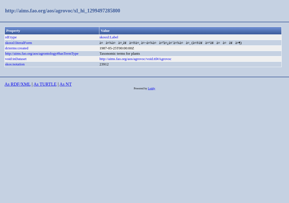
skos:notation (15, 64)
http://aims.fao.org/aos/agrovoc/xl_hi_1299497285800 (62, 11)
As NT (66, 84)
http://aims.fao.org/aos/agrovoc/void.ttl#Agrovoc (136, 59)
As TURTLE (45, 84)
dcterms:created (16, 48)
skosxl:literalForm (18, 43)
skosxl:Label (109, 37)
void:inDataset (16, 59)
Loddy (151, 88)
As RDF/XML (17, 84)
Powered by (141, 88)
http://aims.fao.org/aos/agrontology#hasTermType (41, 53)
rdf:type (11, 37)
